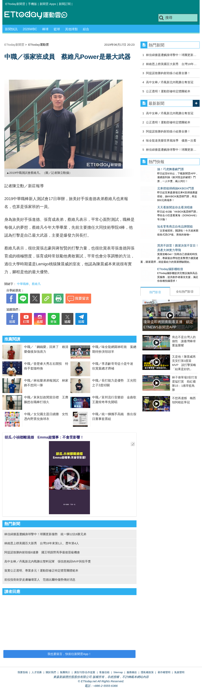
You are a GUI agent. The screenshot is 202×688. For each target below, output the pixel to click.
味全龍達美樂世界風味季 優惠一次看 (171, 140)
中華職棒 (23, 283)
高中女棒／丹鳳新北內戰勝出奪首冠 (169, 82)
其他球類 (71, 29)
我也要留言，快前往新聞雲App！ (69, 654)
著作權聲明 (164, 672)
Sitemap (118, 672)
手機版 (32, 4)
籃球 (57, 29)
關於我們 (51, 672)
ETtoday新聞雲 (15, 4)
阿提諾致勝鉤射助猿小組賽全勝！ (168, 73)
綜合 (86, 29)
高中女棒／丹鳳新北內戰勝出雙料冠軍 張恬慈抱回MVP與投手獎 (47, 561)
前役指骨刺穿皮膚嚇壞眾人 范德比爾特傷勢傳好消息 (39, 579)
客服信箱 (104, 672)
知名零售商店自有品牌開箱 (158, 214)
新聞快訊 (11, 29)
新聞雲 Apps (48, 4)
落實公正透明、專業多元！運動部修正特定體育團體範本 (41, 570)
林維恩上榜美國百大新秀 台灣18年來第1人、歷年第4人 (41, 543)
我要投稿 (23, 672)
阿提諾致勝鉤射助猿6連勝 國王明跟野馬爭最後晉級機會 (42, 552)
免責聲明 (179, 672)
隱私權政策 (147, 672)
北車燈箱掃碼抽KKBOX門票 (158, 184)
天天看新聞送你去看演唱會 (158, 199)
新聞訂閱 (65, 4)
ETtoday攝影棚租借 (153, 253)
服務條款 (132, 672)
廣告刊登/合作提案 (84, 672)
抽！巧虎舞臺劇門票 (153, 169)
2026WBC (30, 29)
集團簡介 (65, 672)
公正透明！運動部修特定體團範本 (168, 91)
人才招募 (37, 672)
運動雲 (38, 15)
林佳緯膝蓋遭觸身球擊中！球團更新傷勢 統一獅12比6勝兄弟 (45, 534)
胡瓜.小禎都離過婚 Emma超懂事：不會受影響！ (44, 437)
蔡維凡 (36, 283)
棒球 (45, 29)
